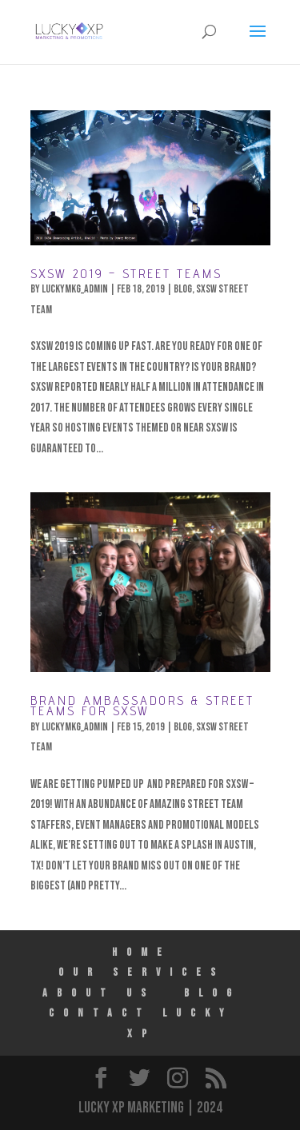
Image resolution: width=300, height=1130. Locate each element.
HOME (141, 952)
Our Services (141, 972)
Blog (183, 289)
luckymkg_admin (75, 289)
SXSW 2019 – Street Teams (126, 273)
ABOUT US (98, 993)
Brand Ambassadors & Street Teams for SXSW (142, 705)
